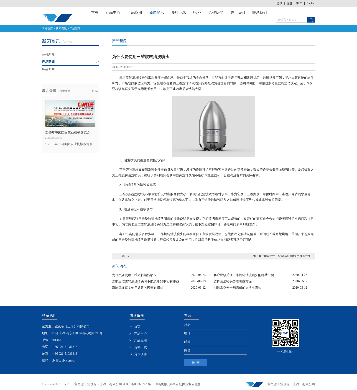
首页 (94, 12)
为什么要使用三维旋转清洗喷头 (134, 275)
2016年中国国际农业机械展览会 (70, 144)
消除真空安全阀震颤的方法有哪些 (237, 288)
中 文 (299, 3)
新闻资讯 (61, 28)
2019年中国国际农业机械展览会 (67, 132)
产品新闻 (75, 28)
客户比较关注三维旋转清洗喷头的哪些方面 (244, 275)
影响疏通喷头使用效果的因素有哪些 (137, 288)
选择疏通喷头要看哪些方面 (233, 281)
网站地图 (161, 384)
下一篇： (279, 256)
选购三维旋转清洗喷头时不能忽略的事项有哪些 (145, 281)
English (311, 3)
